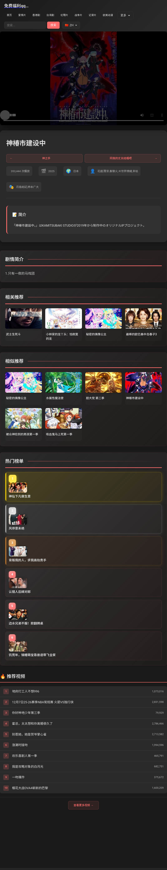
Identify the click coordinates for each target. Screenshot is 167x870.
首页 (10, 15)
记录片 (103, 15)
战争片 (87, 15)
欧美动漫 (121, 15)
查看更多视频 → (83, 834)
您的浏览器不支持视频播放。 (83, 79)
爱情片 (24, 15)
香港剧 (40, 15)
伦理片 (72, 15)
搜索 (53, 25)
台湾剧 (56, 15)
